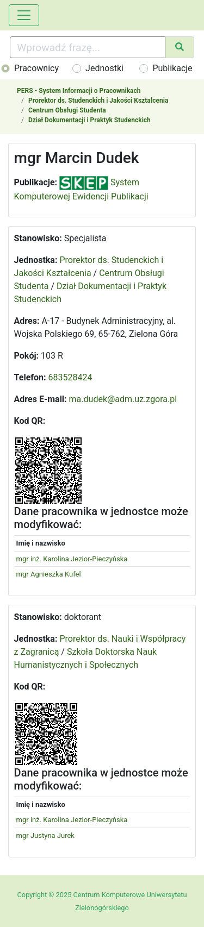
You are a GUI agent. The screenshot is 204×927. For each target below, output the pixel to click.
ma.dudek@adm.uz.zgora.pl (123, 399)
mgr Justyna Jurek (45, 835)
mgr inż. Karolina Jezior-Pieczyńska (72, 559)
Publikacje (172, 68)
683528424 (70, 377)
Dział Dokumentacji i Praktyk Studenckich (89, 120)
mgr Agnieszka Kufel (48, 574)
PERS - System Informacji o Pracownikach (78, 91)
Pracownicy (36, 68)
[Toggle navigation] (24, 15)
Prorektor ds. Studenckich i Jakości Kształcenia (98, 100)
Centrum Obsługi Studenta (67, 110)
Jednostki (104, 68)
